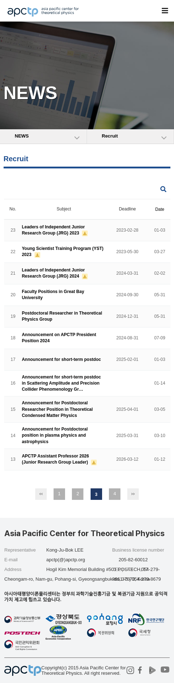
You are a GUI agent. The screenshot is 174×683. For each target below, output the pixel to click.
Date (159, 209)
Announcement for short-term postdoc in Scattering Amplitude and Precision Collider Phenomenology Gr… (61, 383)
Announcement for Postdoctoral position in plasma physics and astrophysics (55, 435)
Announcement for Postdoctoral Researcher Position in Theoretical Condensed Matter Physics (57, 409)
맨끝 (133, 494)
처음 (41, 494)
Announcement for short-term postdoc (61, 359)
